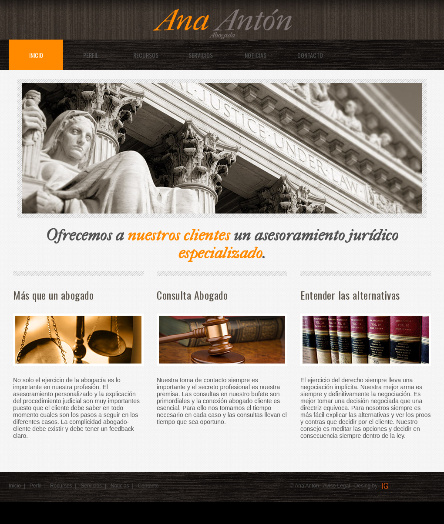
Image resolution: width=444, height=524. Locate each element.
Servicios (91, 486)
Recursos (61, 486)
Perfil (35, 486)
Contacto (148, 486)
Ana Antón (307, 486)
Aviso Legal (336, 486)
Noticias (120, 486)
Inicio (15, 486)
